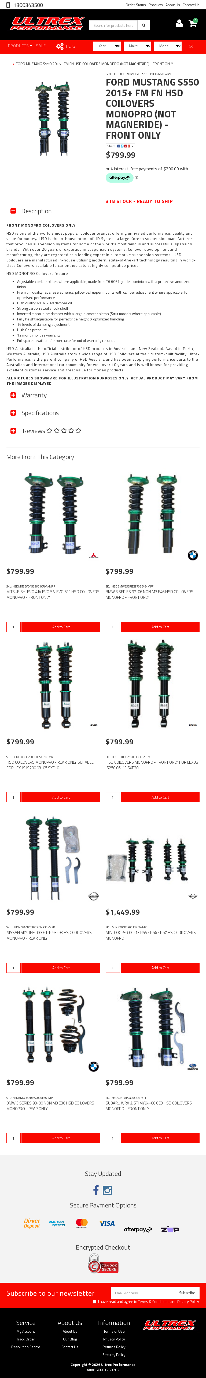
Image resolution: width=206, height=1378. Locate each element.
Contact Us (191, 5)
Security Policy (114, 1354)
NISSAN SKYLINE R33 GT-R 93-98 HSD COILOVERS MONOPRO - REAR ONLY (49, 935)
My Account (26, 1331)
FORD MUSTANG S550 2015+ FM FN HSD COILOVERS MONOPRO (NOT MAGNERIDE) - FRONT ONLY (94, 64)
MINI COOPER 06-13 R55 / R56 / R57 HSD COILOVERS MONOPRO (151, 935)
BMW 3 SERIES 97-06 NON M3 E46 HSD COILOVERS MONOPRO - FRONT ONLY (149, 594)
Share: (120, 146)
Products (156, 5)
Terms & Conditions (154, 1301)
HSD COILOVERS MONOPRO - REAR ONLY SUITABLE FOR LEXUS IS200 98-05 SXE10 (50, 765)
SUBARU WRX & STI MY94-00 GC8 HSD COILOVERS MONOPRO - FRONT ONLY (149, 1106)
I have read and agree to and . (146, 1301)
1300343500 (27, 5)
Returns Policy (114, 1347)
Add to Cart (61, 627)
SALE (41, 46)
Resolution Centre (25, 1347)
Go (191, 46)
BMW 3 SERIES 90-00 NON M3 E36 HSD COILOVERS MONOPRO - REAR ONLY (50, 1106)
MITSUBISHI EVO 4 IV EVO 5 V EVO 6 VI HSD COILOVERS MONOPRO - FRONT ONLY (53, 594)
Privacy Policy (188, 1301)
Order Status (136, 5)
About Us (172, 5)
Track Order (25, 1339)
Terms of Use (114, 1331)
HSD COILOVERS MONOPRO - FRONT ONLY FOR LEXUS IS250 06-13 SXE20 (152, 765)
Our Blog (70, 1339)
